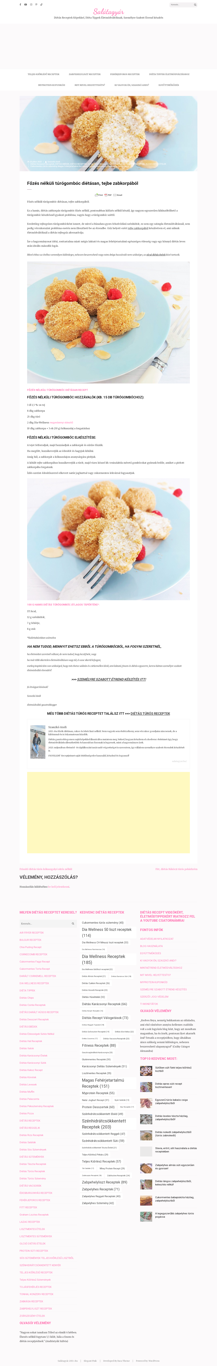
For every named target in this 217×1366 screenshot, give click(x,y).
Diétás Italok (27, 1045)
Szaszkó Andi (53, 162)
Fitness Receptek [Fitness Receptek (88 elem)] (99, 1042)
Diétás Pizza (27, 1110)
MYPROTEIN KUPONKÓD (51, 85)
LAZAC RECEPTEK (30, 1218)
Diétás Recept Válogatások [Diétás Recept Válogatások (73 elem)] (105, 1015)
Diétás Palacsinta (29, 1095)
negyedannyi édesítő (61, 422)
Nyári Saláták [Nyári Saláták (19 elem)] (122, 1097)
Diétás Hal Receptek (31, 1037)
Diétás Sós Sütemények (33, 1146)
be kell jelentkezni (58, 883)
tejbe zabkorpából (138, 228)
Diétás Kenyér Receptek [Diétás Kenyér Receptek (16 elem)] (92, 1008)
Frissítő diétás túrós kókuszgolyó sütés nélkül (46, 866)
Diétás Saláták (28, 1139)
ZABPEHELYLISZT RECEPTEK (85, 74)
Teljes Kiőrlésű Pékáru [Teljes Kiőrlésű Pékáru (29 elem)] (95, 1151)
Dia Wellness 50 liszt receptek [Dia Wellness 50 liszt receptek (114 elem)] (107, 929)
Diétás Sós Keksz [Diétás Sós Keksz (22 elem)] (124, 1028)
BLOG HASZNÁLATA (151, 942)
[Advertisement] (108, 46)
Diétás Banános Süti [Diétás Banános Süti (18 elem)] (121, 973)
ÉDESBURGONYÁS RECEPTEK (36, 1189)
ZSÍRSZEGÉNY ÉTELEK (32, 1312)
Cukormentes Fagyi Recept (35, 958)
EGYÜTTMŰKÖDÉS (169, 85)
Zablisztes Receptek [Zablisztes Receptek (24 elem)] (118, 1172)
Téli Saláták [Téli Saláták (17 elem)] (88, 1165)
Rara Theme (123, 1358)
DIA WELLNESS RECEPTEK (34, 980)
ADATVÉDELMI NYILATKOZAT (157, 935)
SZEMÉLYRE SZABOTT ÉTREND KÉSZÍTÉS (163, 986)
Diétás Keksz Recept (31, 1066)
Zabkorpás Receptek (117, 166)
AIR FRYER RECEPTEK (32, 929)
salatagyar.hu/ (179, 758)
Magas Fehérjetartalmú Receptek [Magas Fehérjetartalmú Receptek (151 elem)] (103, 1080)
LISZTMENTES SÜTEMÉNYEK (36, 1233)
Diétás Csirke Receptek (33, 1001)
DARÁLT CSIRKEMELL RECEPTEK (38, 972)
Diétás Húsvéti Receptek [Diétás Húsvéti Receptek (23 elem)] (95, 987)
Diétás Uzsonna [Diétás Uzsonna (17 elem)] (90, 1035)
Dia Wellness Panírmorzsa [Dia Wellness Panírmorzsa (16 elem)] (93, 946)
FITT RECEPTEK (138, 164)
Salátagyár (108, 11)
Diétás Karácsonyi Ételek (33, 1052)
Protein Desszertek (97, 166)
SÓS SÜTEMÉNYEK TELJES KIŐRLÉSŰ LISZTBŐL (47, 1254)
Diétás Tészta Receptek (33, 1160)
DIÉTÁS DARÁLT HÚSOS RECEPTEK (39, 1009)
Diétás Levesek (28, 1081)
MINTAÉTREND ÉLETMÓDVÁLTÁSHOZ (161, 964)
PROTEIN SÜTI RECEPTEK (34, 1247)
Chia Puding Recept (30, 943)
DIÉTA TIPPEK (27, 987)
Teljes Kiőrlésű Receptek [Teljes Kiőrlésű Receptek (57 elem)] (101, 1158)
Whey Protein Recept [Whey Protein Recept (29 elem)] (112, 1165)
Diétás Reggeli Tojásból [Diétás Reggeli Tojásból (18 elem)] (93, 1022)
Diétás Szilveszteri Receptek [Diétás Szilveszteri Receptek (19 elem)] (95, 1029)
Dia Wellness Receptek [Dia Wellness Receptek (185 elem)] (103, 956)
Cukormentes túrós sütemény (43, 166)
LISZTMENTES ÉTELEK (32, 1225)
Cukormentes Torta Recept (35, 965)
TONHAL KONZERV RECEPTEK (36, 1290)
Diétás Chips (27, 994)
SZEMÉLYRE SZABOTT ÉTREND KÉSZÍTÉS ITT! (111, 679)
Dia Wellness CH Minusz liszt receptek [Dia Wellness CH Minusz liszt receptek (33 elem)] (105, 939)
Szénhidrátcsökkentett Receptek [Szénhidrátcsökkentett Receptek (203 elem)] (104, 1120)
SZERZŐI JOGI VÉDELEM (154, 993)
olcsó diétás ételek (155, 254)
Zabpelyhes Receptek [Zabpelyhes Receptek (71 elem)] (101, 1186)
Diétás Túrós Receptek (98, 164)
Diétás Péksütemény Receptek (37, 1103)
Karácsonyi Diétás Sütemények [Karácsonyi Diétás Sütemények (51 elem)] (104, 1063)
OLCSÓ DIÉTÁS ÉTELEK (156, 164)
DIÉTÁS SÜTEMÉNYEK (32, 1153)
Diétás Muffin (27, 1088)
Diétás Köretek (28, 1074)
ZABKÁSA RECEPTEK (31, 1298)
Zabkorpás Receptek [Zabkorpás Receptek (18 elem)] (92, 1172)
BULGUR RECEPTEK (30, 936)
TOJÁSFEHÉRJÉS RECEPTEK (36, 1283)
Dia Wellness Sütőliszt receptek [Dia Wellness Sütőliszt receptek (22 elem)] (97, 966)
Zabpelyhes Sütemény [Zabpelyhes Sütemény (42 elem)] (98, 1200)
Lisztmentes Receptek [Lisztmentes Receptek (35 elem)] (96, 1070)
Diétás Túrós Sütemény (119, 164)
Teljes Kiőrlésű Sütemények (35, 1276)
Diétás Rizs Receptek (31, 1131)
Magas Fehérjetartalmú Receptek (73, 166)
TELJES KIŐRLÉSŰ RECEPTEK (43, 74)
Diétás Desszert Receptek (42, 164)
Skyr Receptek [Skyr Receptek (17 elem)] (127, 1104)
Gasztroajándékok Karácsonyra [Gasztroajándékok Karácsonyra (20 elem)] (97, 1049)
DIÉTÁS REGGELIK (30, 1124)
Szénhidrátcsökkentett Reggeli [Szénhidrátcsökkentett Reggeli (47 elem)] (103, 1130)
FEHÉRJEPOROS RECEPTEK (125, 74)
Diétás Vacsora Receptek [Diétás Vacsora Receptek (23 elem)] (116, 1035)
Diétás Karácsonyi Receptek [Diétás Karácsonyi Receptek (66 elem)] (104, 1001)
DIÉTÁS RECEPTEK (78, 164)
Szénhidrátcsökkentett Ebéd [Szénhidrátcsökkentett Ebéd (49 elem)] (102, 1111)
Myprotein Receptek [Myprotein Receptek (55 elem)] (98, 1090)
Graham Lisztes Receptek (34, 1211)
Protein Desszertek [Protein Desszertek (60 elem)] (98, 1104)
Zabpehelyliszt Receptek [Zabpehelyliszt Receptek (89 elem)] (104, 1179)
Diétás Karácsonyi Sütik (33, 1059)
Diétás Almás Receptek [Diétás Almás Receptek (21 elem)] (94, 973)
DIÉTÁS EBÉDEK (62, 164)
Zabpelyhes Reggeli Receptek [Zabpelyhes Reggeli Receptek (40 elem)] (101, 1193)
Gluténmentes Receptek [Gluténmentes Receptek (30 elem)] (96, 1056)
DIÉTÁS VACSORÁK (30, 1182)
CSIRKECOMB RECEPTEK (33, 951)
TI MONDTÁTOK (149, 1000)
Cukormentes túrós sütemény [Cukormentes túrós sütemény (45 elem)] (103, 919)
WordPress (154, 1358)
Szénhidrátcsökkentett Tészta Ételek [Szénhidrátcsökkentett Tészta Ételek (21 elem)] (99, 1144)
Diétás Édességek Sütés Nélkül (37, 1030)
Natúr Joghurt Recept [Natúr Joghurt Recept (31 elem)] (95, 1097)
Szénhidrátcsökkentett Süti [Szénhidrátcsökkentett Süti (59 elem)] (103, 1137)
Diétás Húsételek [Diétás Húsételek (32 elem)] (93, 993)
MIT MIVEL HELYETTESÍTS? (90, 85)
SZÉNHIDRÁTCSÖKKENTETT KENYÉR (40, 1262)
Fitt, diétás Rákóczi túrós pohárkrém (176, 866)
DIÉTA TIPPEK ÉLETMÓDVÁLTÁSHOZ (169, 74)
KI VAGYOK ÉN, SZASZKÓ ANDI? (132, 85)
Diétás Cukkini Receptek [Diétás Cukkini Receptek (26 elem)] (96, 980)
